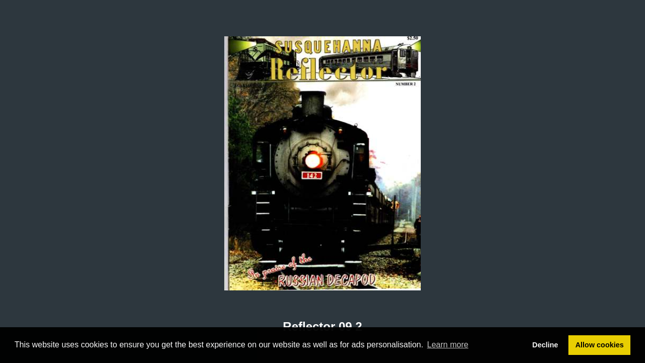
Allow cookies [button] (599, 345)
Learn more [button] (448, 344)
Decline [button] (545, 345)
